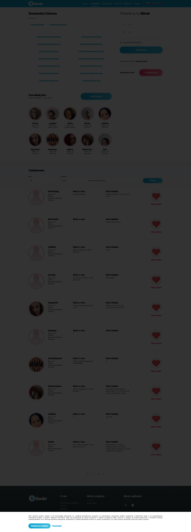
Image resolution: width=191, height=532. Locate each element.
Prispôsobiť (56, 526)
